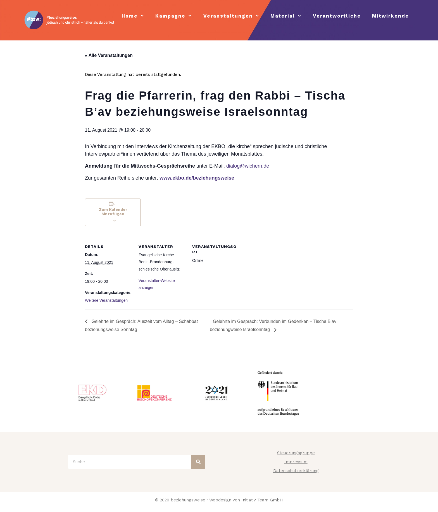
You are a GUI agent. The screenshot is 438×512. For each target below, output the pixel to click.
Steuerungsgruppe (296, 452)
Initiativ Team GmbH (262, 500)
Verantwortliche (337, 16)
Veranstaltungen (234, 16)
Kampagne (176, 16)
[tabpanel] (92, 393)
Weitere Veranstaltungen (106, 300)
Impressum (296, 461)
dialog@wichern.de (247, 166)
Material (288, 16)
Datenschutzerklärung (296, 470)
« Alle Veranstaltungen (109, 55)
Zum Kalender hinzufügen (113, 211)
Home (136, 16)
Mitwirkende (390, 16)
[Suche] (198, 462)
